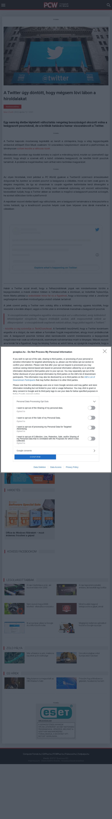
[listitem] (56, 401)
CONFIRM (35, 457)
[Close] (105, 352)
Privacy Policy (72, 467)
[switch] (91, 408)
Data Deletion (40, 467)
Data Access (55, 467)
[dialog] (56, 410)
